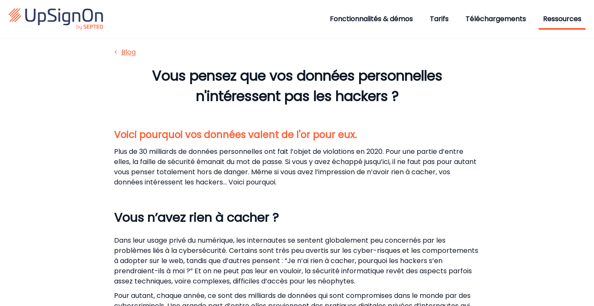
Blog (128, 52)
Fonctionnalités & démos (371, 19)
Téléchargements (495, 19)
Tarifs (439, 19)
